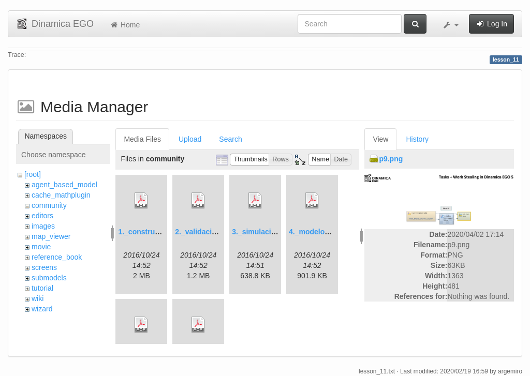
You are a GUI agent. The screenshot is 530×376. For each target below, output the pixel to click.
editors (42, 216)
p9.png (391, 159)
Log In (491, 24)
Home (124, 25)
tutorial (42, 288)
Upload (190, 139)
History (417, 139)
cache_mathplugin (61, 195)
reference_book (57, 257)
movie (41, 247)
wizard (42, 309)
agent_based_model (64, 185)
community (49, 205)
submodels (49, 278)
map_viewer (51, 236)
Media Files (142, 139)
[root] (32, 174)
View (380, 139)
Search (230, 139)
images (43, 226)
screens (44, 267)
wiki (37, 298)
